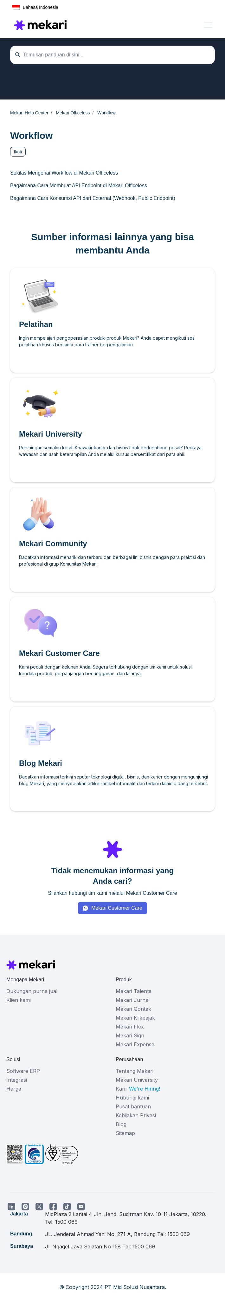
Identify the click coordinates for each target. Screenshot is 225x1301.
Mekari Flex (130, 1026)
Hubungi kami (132, 1097)
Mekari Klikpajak (135, 1018)
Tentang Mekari (134, 1071)
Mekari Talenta (133, 991)
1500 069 (66, 1222)
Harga (13, 1089)
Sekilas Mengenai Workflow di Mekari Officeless (64, 173)
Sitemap (125, 1133)
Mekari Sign (130, 1035)
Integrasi (16, 1080)
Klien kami (18, 1000)
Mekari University (137, 1080)
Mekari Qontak (133, 1009)
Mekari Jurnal (133, 1000)
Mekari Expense (135, 1044)
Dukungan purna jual (31, 991)
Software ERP (23, 1071)
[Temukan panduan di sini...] (112, 54)
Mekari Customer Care (116, 908)
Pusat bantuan (133, 1106)
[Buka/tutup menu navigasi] (208, 25)
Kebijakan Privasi (136, 1115)
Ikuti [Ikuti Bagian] (18, 151)
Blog (121, 1124)
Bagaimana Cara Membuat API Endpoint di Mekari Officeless (78, 185)
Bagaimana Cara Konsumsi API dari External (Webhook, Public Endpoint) (92, 198)
